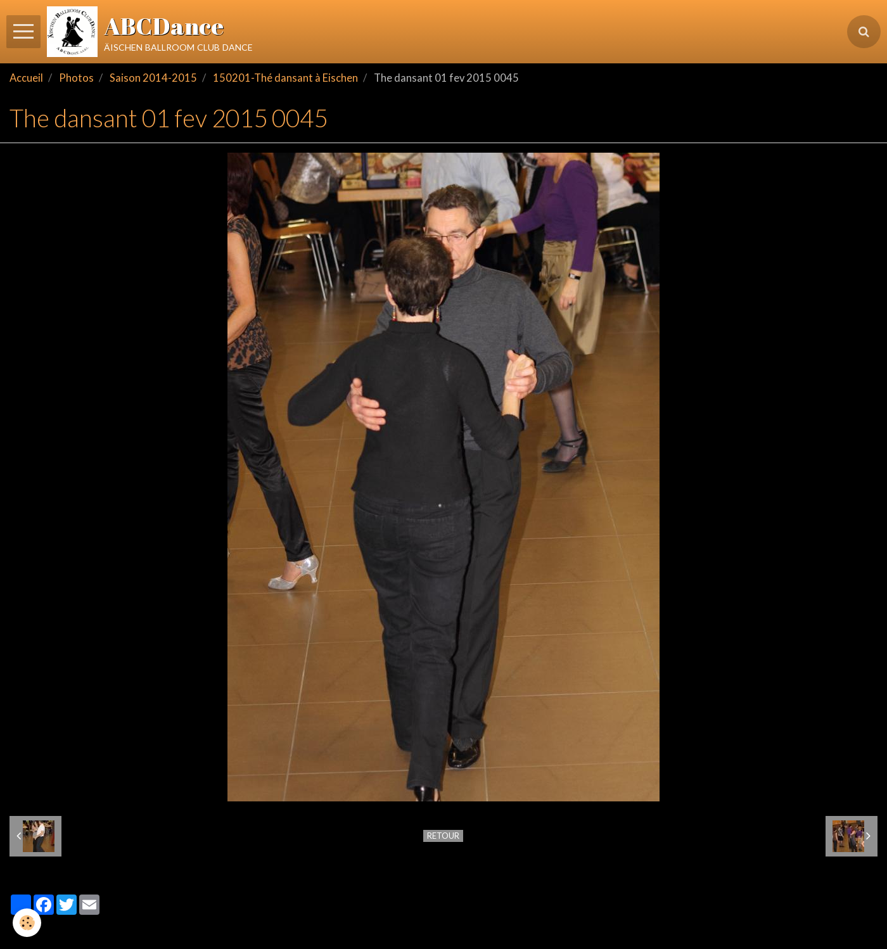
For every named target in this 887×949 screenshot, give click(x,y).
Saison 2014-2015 (153, 78)
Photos (76, 78)
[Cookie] (27, 922)
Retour (443, 836)
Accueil (26, 78)
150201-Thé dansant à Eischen (285, 78)
